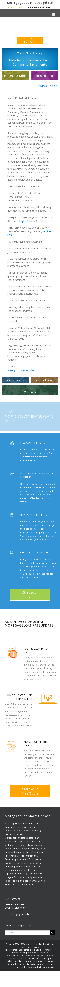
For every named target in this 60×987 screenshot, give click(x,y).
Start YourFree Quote (30, 41)
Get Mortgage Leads (17, 914)
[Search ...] (27, 932)
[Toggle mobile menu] (53, 14)
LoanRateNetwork (15, 907)
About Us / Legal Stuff (18, 925)
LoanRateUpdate (15, 904)
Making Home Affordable (21, 370)
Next (52, 85)
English (23, 221)
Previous (42, 85)
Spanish (32, 221)
